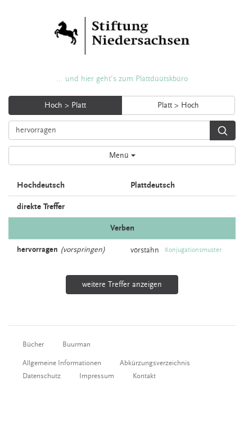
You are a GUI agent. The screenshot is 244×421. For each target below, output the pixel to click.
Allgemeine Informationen (61, 363)
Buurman (76, 344)
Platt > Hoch (178, 105)
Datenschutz (41, 376)
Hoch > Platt (65, 105)
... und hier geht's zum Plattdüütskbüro (122, 78)
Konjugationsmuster (193, 250)
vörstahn (144, 249)
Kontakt (144, 376)
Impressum (96, 376)
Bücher (33, 344)
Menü (122, 155)
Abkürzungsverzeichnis (155, 363)
